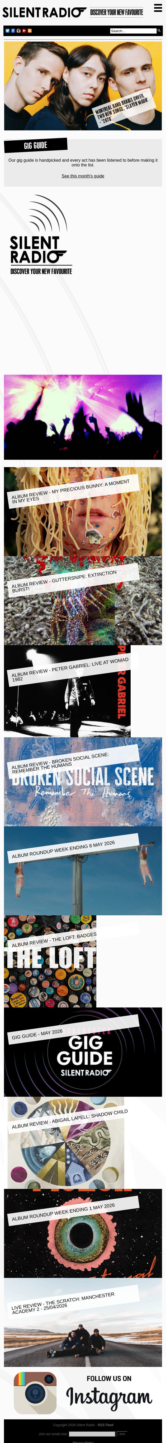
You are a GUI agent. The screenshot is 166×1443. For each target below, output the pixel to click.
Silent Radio (73, 14)
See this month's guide (83, 176)
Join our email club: (53, 1434)
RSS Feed (105, 1425)
